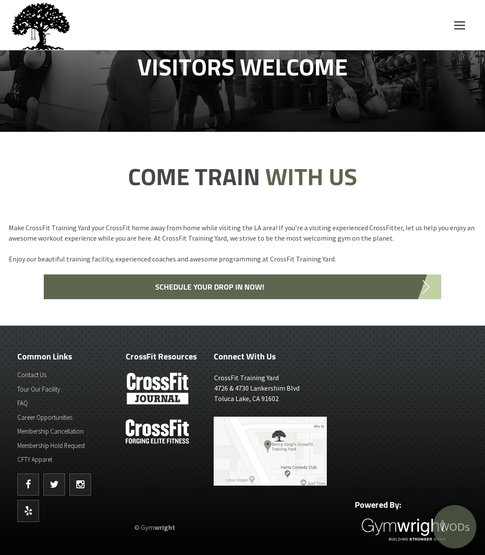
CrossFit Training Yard (63, 25)
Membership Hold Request (51, 445)
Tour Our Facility (38, 389)
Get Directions (270, 452)
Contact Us (31, 375)
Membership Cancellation (50, 431)
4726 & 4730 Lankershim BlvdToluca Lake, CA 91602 (270, 387)
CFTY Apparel (34, 459)
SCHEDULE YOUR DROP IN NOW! (209, 287)
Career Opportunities (44, 417)
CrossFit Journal (158, 391)
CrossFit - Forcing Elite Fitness (158, 431)
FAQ (22, 403)
